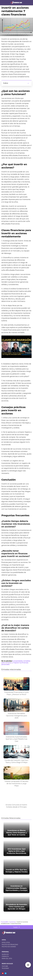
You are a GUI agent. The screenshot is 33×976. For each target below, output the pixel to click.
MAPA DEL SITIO (7, 958)
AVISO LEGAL (6, 942)
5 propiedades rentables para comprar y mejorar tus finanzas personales (15, 662)
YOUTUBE (5, 966)
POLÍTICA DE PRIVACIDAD (10, 944)
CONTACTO (5, 956)
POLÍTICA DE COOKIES (9, 946)
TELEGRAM (5, 968)
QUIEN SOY (5, 954)
